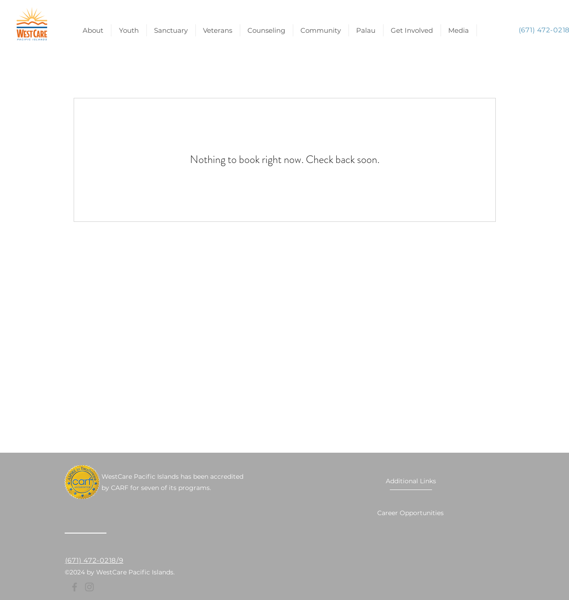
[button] (412, 30)
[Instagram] (89, 587)
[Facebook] (74, 587)
